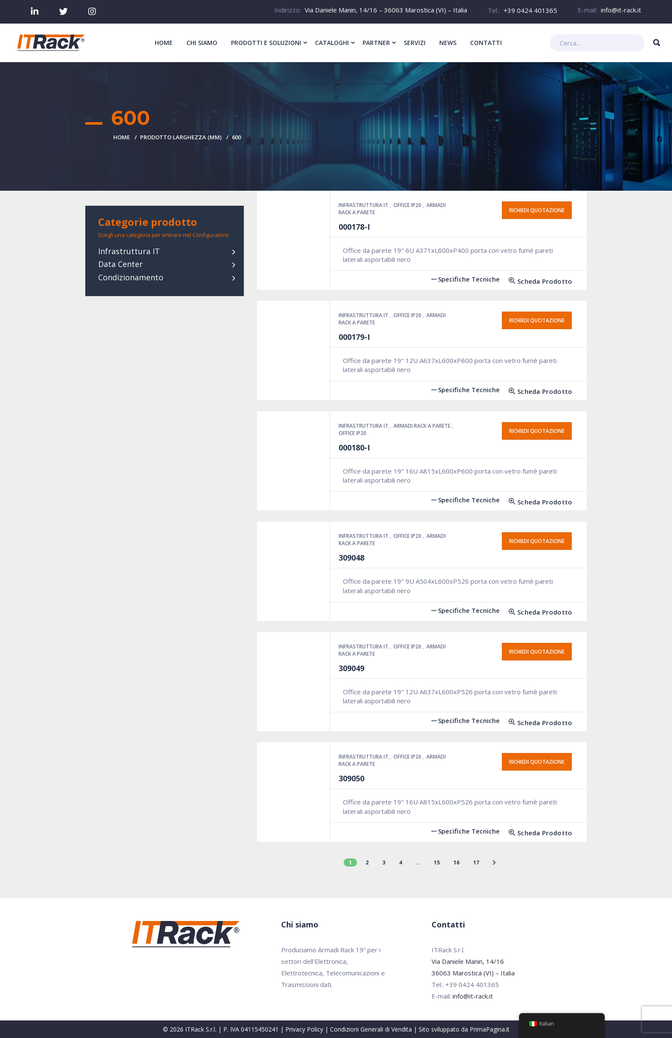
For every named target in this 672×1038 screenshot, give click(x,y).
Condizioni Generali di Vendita (371, 1029)
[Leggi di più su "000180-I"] (537, 502)
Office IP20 (408, 205)
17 (476, 862)
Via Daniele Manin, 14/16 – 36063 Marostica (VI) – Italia (386, 10)
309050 (351, 778)
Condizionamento (130, 277)
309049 (351, 668)
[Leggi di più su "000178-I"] (537, 281)
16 (456, 862)
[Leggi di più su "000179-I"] (537, 391)
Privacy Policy (304, 1029)
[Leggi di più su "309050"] (537, 832)
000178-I (354, 227)
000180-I (354, 447)
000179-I (354, 337)
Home (121, 137)
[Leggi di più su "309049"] (537, 722)
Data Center (120, 264)
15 (437, 862)
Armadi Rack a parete (422, 425)
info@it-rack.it (621, 10)
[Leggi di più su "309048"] (537, 612)
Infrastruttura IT (129, 251)
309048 (351, 557)
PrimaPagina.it (490, 1029)
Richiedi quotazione (536, 210)
